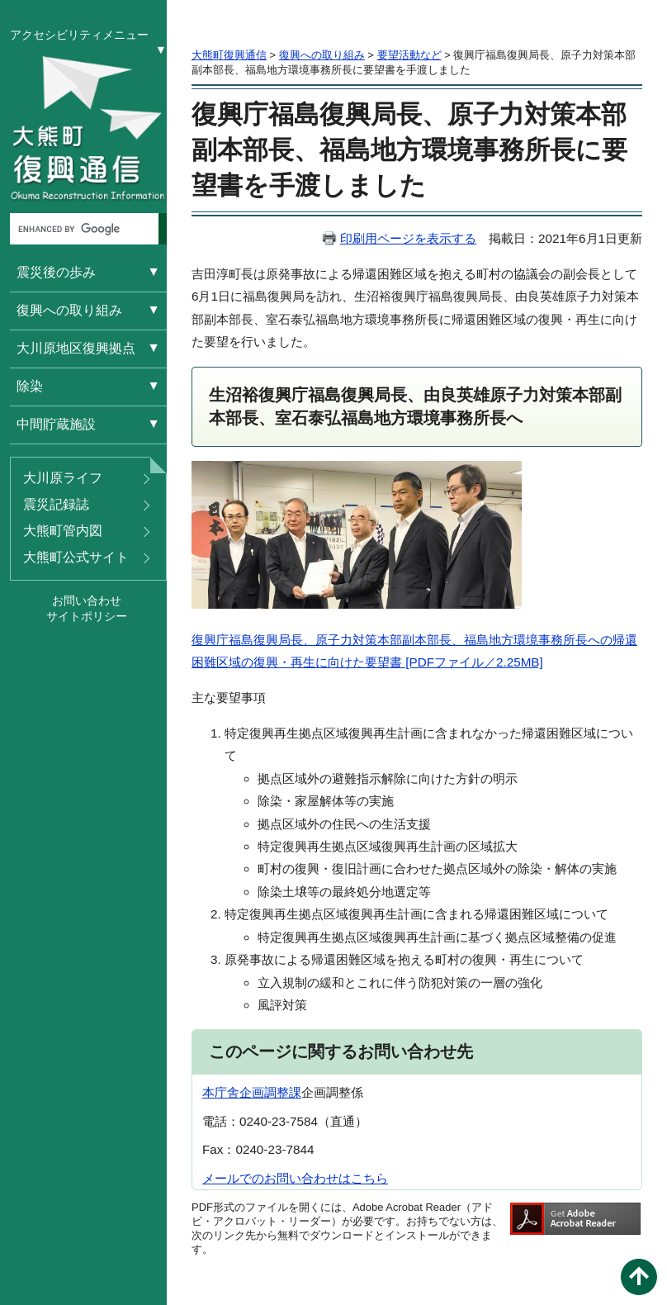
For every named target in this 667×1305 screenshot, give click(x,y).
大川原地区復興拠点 (76, 348)
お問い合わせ (86, 600)
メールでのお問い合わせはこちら (295, 1178)
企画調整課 (270, 1092)
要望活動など (409, 55)
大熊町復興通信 (229, 55)
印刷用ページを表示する (408, 238)
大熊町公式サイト (76, 557)
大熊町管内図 (62, 531)
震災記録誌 (56, 504)
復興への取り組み (69, 310)
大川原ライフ (62, 478)
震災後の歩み (56, 272)
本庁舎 (220, 1092)
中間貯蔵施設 (56, 424)
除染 (30, 386)
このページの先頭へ (639, 1277)
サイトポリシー (86, 616)
